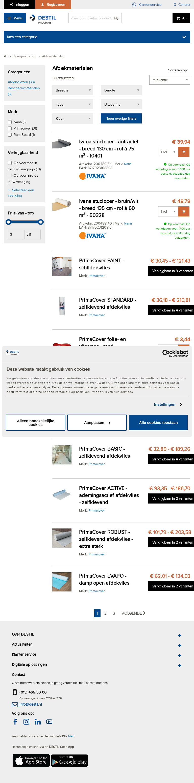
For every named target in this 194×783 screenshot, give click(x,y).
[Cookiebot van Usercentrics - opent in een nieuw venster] (166, 353)
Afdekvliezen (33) (21, 81)
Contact (184, 4)
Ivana (128, 164)
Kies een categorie (22, 37)
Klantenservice (150, 4)
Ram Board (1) (24, 134)
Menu (17, 18)
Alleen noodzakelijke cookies (35, 423)
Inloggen (22, 4)
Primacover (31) (25, 128)
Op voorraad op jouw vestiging (23, 178)
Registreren (56, 4)
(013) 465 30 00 (32, 692)
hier (71, 736)
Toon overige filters (121, 118)
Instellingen (165, 404)
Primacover (97, 275)
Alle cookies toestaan (158, 422)
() (184, 18)
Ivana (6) (20, 121)
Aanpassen (97, 422)
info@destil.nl (30, 704)
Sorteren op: (178, 70)
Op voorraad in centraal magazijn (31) (24, 166)
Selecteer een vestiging (21, 192)
